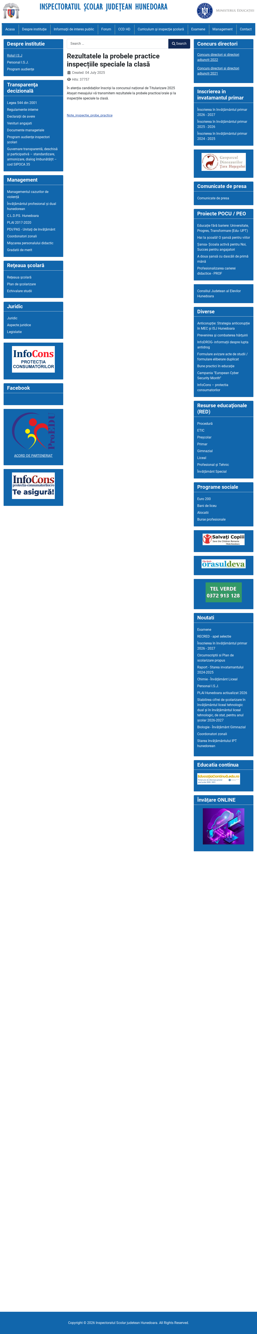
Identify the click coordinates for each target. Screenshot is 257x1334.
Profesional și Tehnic (213, 465)
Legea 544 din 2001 (22, 103)
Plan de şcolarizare (21, 284)
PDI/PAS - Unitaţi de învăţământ (31, 229)
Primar (202, 444)
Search (179, 43)
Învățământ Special (212, 471)
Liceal (201, 458)
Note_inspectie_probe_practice (89, 115)
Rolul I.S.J (14, 55)
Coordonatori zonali (22, 236)
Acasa (10, 29)
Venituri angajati (19, 123)
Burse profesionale (211, 519)
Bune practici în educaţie (215, 366)
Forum (106, 29)
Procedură (205, 424)
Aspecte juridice (19, 325)
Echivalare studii (19, 291)
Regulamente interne (22, 110)
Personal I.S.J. (18, 62)
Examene (198, 29)
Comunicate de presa (213, 198)
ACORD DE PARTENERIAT (33, 456)
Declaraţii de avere (21, 116)
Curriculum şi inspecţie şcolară (161, 29)
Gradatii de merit (19, 250)
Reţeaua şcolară (19, 277)
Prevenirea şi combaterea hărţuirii (222, 335)
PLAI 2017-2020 (19, 223)
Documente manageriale (25, 130)
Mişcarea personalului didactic (30, 243)
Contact (246, 29)
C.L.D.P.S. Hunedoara (23, 216)
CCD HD (124, 29)
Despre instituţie (34, 29)
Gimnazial (205, 451)
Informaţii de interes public (74, 29)
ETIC (200, 430)
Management (222, 29)
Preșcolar (204, 437)
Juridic (12, 318)
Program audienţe (20, 69)
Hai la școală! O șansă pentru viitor (223, 237)
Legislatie (14, 332)
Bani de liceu (207, 506)
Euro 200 (204, 499)
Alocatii (203, 513)
